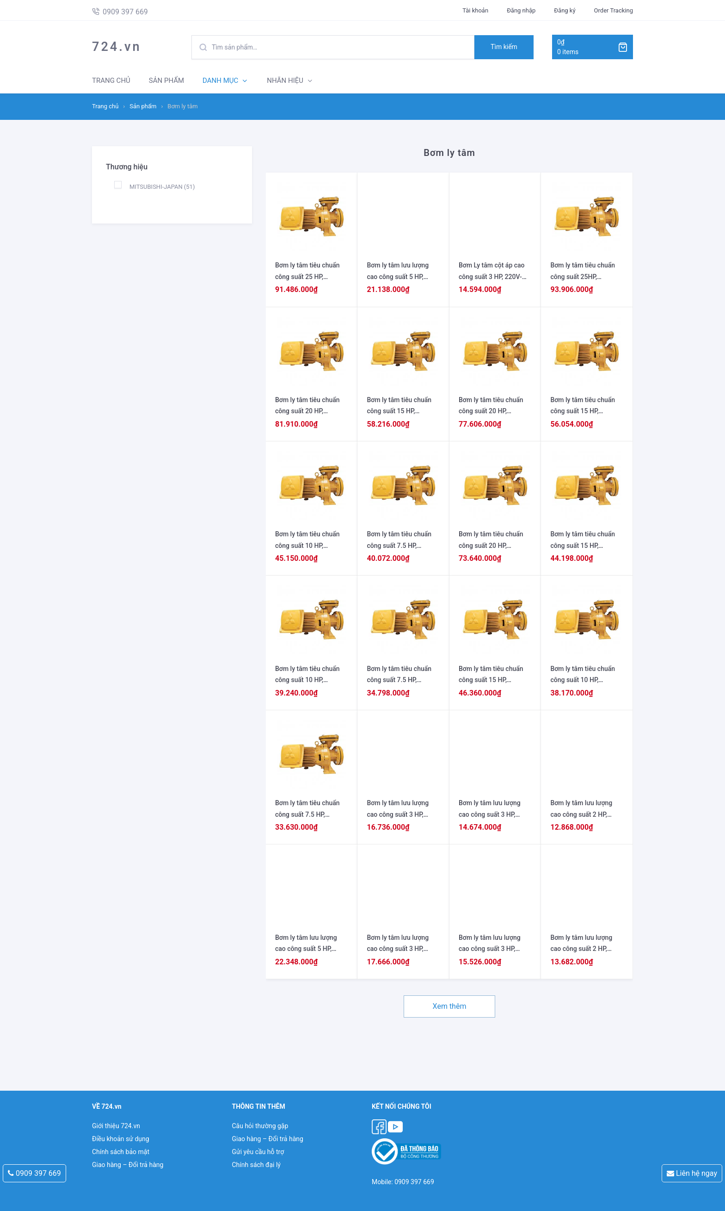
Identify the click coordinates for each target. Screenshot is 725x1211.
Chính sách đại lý (256, 1164)
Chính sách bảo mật (120, 1151)
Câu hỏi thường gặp (260, 1126)
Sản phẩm (142, 106)
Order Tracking (613, 10)
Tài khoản (475, 10)
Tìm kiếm (504, 46)
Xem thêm (450, 1006)
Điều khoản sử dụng (120, 1139)
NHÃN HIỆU (285, 80)
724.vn (116, 46)
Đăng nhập (521, 10)
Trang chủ (105, 106)
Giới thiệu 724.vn (116, 1126)
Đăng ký (564, 10)
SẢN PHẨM (166, 80)
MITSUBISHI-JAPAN (162, 186)
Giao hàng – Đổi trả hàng (127, 1164)
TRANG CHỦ (111, 80)
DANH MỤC (220, 80)
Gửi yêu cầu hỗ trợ (258, 1151)
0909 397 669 (34, 1173)
